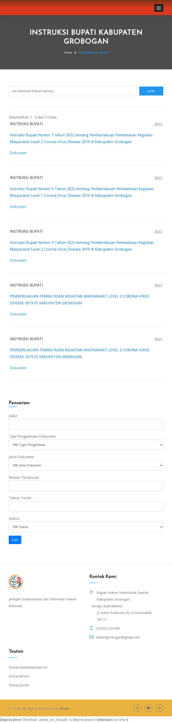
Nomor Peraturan (24, 477)
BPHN (64, 708)
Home (68, 52)
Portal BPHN (19, 676)
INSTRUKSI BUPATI (26, 123)
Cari (151, 91)
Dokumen (18, 152)
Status (14, 518)
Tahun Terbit (20, 497)
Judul (13, 415)
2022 (158, 124)
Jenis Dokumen (21, 456)
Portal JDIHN (19, 685)
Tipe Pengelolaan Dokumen (32, 436)
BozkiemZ (115, 606)
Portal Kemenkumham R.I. (28, 667)
